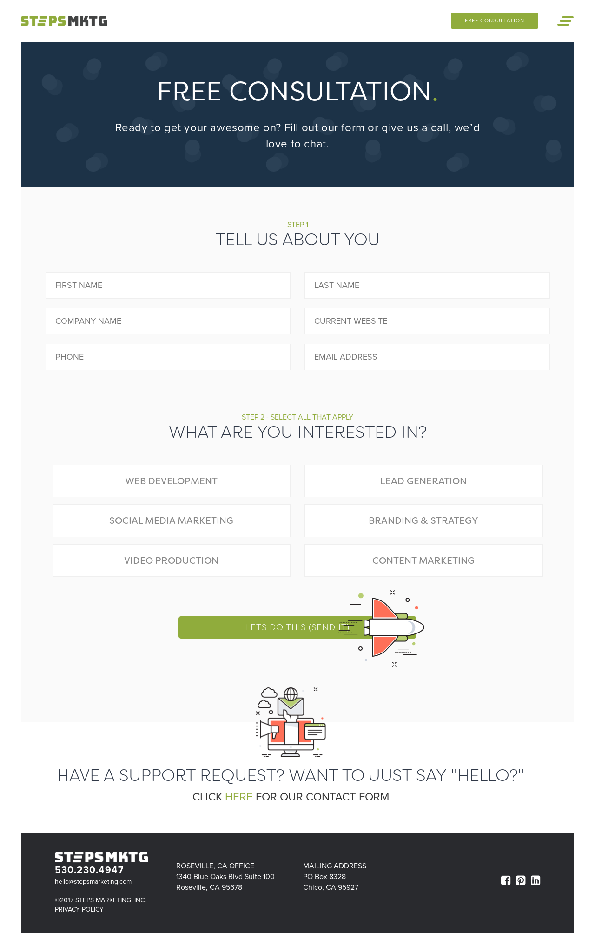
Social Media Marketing (171, 520)
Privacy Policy (79, 909)
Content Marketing (423, 560)
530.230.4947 (89, 870)
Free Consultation (492, 20)
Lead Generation (423, 481)
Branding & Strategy (423, 520)
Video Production (171, 560)
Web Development (171, 481)
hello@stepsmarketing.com (93, 882)
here (239, 797)
